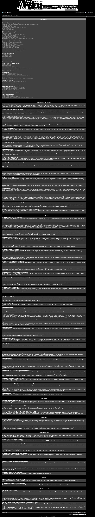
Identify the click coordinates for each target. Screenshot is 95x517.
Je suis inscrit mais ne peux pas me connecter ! (10, 26)
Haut (3, 107)
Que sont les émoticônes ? (7, 56)
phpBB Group (40, 491)
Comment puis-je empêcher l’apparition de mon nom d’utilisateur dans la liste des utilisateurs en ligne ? (20, 24)
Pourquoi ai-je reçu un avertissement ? (9, 48)
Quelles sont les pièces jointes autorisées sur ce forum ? (12, 91)
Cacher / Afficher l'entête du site (79, 12)
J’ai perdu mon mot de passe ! (7, 25)
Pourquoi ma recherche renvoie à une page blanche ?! (11, 83)
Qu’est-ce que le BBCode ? (7, 54)
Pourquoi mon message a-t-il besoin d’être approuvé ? (11, 50)
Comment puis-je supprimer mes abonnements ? (10, 89)
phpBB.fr (54, 516)
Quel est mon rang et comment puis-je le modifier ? (11, 37)
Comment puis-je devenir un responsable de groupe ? (11, 68)
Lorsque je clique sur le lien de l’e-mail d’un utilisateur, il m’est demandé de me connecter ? (18, 38)
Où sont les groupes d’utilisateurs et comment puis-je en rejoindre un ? (14, 67)
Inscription (9, 12)
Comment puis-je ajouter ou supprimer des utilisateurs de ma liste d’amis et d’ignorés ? (17, 78)
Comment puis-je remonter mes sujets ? (9, 51)
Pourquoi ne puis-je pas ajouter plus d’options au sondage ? (12, 44)
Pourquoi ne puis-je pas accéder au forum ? (10, 46)
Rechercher (90, 12)
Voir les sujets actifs (16, 15)
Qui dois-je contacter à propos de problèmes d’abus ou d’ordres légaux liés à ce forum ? (17, 97)
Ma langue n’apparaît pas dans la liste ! (9, 35)
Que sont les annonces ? (6, 59)
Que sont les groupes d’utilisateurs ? (8, 66)
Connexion (4, 12)
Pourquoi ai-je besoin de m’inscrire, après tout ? (10, 22)
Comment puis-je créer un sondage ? (8, 43)
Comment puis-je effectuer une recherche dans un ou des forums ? (14, 81)
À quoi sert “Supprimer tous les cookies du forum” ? (11, 30)
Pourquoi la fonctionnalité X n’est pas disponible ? (11, 96)
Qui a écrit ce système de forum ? (8, 95)
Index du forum (4, 16)
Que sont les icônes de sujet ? (7, 61)
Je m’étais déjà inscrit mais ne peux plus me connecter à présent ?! (14, 27)
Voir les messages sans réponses (7, 15)
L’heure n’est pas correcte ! (7, 33)
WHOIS (11, 504)
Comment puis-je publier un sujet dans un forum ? (11, 40)
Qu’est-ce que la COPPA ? (7, 28)
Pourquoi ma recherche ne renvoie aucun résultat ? (11, 82)
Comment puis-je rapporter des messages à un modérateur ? (13, 49)
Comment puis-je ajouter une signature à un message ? (12, 42)
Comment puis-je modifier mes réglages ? (9, 32)
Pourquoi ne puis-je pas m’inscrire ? (8, 29)
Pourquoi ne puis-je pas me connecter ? (9, 21)
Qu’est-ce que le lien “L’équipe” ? (8, 70)
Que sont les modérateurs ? (7, 65)
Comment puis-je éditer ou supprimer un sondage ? (11, 45)
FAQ (86, 12)
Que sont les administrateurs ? (7, 64)
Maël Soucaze (48, 516)
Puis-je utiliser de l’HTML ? (7, 55)
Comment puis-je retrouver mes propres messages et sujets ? (13, 84)
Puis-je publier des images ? (7, 57)
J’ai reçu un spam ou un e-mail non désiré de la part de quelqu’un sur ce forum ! (16, 75)
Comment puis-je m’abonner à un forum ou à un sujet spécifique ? (13, 88)
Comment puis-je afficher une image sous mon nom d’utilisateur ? (13, 36)
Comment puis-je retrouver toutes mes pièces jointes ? (11, 92)
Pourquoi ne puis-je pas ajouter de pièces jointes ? (11, 47)
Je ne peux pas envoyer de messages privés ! (10, 73)
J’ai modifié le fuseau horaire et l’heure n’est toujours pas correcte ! (14, 34)
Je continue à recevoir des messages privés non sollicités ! (12, 74)
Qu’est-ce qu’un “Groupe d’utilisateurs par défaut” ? (11, 69)
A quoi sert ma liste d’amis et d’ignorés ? (9, 77)
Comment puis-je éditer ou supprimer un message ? (11, 41)
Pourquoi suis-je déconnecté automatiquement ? (10, 23)
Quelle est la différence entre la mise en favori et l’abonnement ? (13, 87)
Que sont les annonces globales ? (8, 58)
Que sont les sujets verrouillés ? (8, 60)
